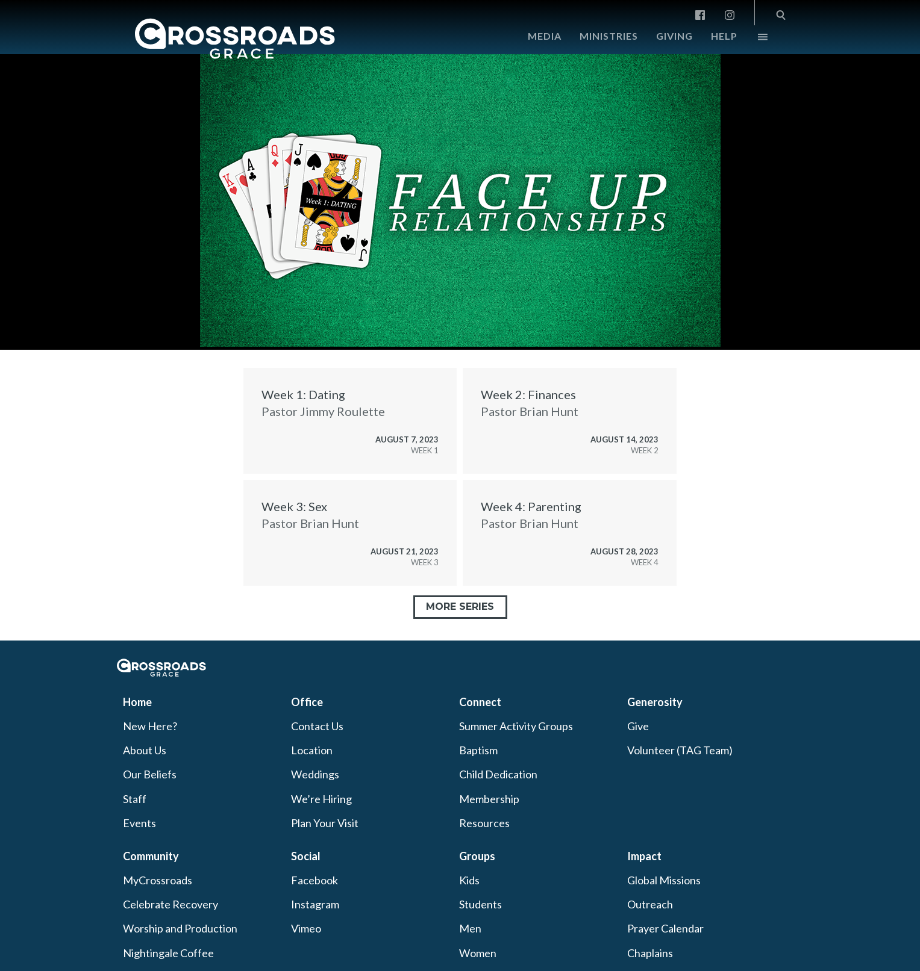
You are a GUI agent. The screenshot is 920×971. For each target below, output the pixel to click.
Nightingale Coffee (168, 953)
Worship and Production (180, 928)
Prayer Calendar (665, 928)
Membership (489, 798)
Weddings (315, 774)
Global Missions (664, 880)
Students (480, 904)
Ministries (609, 36)
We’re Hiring (321, 798)
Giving (674, 36)
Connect (480, 702)
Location (312, 750)
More (752, 40)
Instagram (315, 904)
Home (137, 702)
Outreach (650, 904)
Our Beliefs (150, 774)
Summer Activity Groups (516, 726)
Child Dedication (498, 774)
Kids (469, 880)
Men (470, 928)
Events (139, 823)
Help (724, 36)
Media (545, 36)
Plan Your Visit (324, 823)
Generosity (655, 702)
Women (477, 953)
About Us (144, 750)
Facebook (314, 880)
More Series (460, 606)
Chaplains (650, 953)
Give (638, 726)
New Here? (150, 726)
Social (306, 856)
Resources (484, 823)
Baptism (478, 750)
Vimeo (306, 928)
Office (307, 702)
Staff (134, 798)
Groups (477, 856)
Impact (644, 856)
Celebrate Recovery (170, 904)
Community (151, 856)
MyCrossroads (157, 880)
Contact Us (317, 726)
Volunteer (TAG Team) (680, 750)
